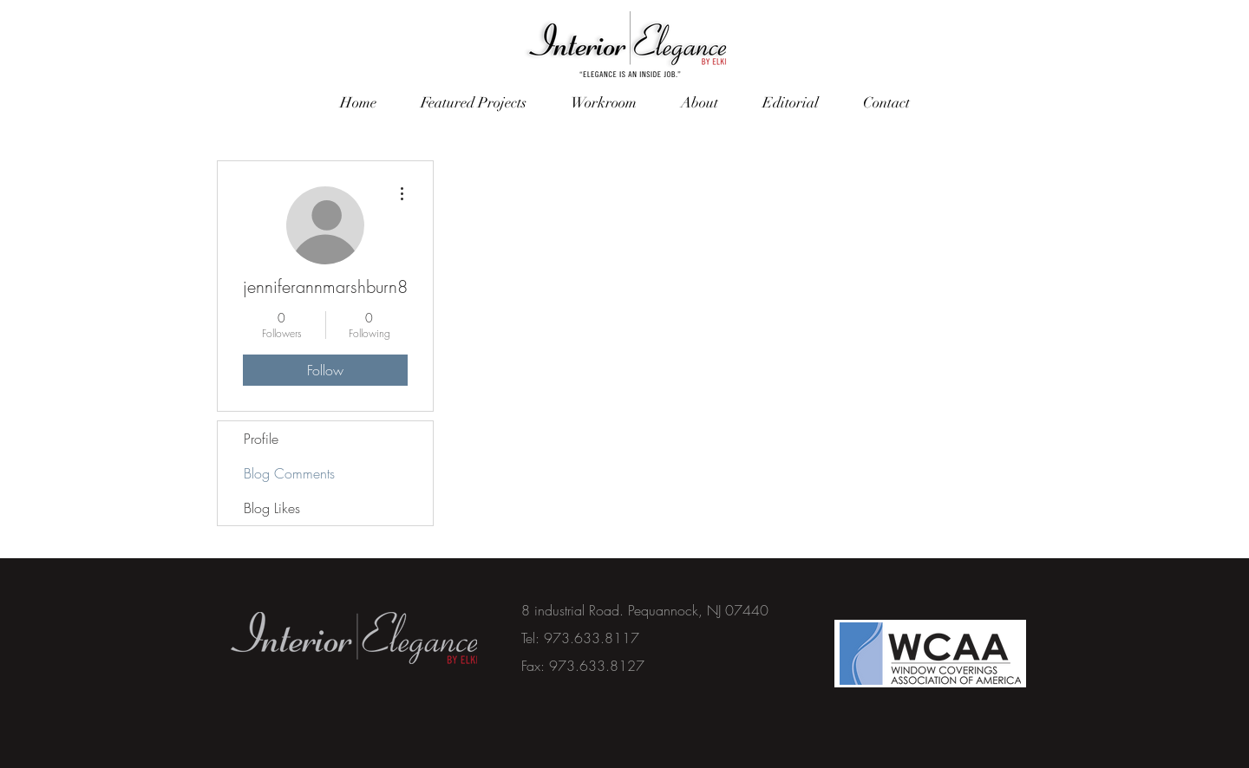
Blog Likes (272, 507)
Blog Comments (289, 473)
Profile (261, 438)
